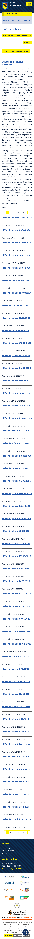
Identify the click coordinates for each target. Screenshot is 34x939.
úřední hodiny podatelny (12, 869)
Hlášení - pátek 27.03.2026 (16, 255)
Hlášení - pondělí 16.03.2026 (16, 343)
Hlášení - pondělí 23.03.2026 (17, 293)
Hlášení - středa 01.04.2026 (16, 230)
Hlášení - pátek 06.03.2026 (16, 355)
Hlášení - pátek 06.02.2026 (16, 468)
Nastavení (26, 935)
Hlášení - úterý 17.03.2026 (15, 330)
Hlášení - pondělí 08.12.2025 (16, 744)
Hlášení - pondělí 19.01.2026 (16, 556)
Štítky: (4, 207)
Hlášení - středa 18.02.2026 (16, 443)
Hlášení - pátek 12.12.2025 (15, 719)
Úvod (5, 21)
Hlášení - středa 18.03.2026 (16, 318)
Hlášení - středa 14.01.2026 (16, 581)
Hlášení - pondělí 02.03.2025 (17, 380)
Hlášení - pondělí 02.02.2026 (17, 493)
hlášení (12, 207)
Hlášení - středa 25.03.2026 (16, 268)
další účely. (23, 926)
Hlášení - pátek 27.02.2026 (16, 393)
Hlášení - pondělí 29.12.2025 (16, 644)
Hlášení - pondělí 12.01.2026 (16, 593)
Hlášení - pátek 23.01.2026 (15, 531)
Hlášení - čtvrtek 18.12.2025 (16, 681)
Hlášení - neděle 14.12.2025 (16, 706)
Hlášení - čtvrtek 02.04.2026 (17, 217)
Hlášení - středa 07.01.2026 (16, 619)
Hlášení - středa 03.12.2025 (16, 769)
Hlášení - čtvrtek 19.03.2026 (16, 305)
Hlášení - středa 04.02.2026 (16, 481)
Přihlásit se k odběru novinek (17, 35)
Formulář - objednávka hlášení (15, 51)
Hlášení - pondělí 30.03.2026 (17, 242)
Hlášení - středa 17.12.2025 (15, 694)
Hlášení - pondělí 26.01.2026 (16, 518)
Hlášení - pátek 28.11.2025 (15, 794)
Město (12, 21)
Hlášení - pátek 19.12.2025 (15, 669)
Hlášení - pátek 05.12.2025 (15, 756)
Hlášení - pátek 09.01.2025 (16, 606)
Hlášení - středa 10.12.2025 (16, 731)
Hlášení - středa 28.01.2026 (16, 506)
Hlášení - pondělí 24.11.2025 (16, 819)
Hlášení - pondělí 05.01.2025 (16, 631)
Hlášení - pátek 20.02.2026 (16, 430)
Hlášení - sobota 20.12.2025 (16, 656)
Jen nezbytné (17, 935)
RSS (27, 42)
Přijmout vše (8, 935)
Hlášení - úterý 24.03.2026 (16, 280)
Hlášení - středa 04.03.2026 (16, 368)
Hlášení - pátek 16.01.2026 (15, 568)
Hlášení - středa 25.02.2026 (16, 405)
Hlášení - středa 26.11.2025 (16, 807)
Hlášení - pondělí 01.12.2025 (16, 781)
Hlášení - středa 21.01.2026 (16, 543)
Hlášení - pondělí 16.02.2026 (16, 456)
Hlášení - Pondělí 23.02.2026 (17, 418)
